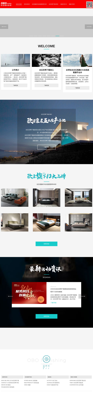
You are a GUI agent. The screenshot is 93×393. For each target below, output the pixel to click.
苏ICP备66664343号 (20, 385)
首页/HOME (19, 4)
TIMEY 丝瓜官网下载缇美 (76, 373)
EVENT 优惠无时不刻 (52, 375)
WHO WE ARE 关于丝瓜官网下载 (10, 371)
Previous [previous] (4, 33)
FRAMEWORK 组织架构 (7, 377)
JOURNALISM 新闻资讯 (53, 373)
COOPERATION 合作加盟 (76, 375)
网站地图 (3, 392)
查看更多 (46, 256)
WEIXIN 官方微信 (6, 375)
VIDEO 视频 (27, 375)
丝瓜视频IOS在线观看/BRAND (39, 4)
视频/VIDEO (72, 4)
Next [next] (89, 33)
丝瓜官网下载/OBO (53, 4)
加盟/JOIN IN (63, 4)
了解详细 (46, 159)
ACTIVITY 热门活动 (52, 371)
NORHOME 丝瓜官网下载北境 (78, 371)
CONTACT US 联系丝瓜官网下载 (10, 373)
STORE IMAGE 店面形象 (30, 371)
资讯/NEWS (27, 4)
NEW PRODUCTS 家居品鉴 (31, 373)
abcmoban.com (9, 387)
